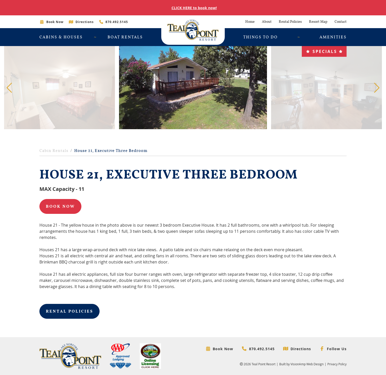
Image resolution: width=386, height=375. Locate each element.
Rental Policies (290, 22)
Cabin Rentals (53, 151)
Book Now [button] (60, 206)
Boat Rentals (125, 37)
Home (250, 22)
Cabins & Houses (61, 37)
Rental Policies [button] (69, 311)
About (267, 22)
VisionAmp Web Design (307, 364)
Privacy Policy (337, 364)
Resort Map (318, 22)
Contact (341, 22)
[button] (324, 51)
